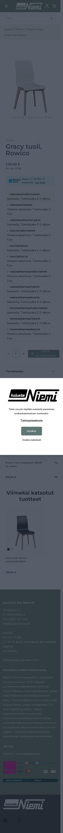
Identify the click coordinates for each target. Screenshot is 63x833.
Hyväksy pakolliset (31, 439)
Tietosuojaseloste (31, 420)
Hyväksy (31, 431)
